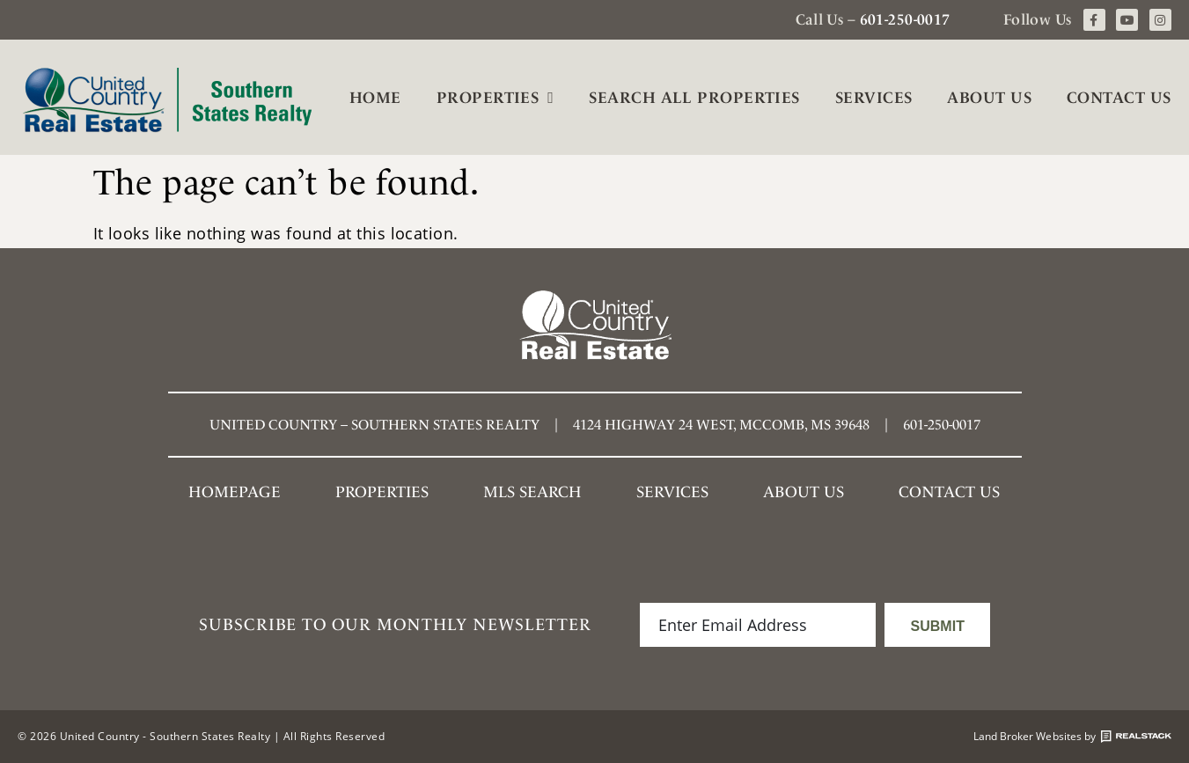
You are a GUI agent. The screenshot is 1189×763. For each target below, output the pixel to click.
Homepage (234, 491)
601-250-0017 (905, 19)
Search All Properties (694, 97)
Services (874, 97)
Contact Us (1119, 97)
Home (375, 97)
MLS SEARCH (532, 491)
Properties (495, 97)
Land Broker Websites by (1072, 736)
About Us (989, 97)
